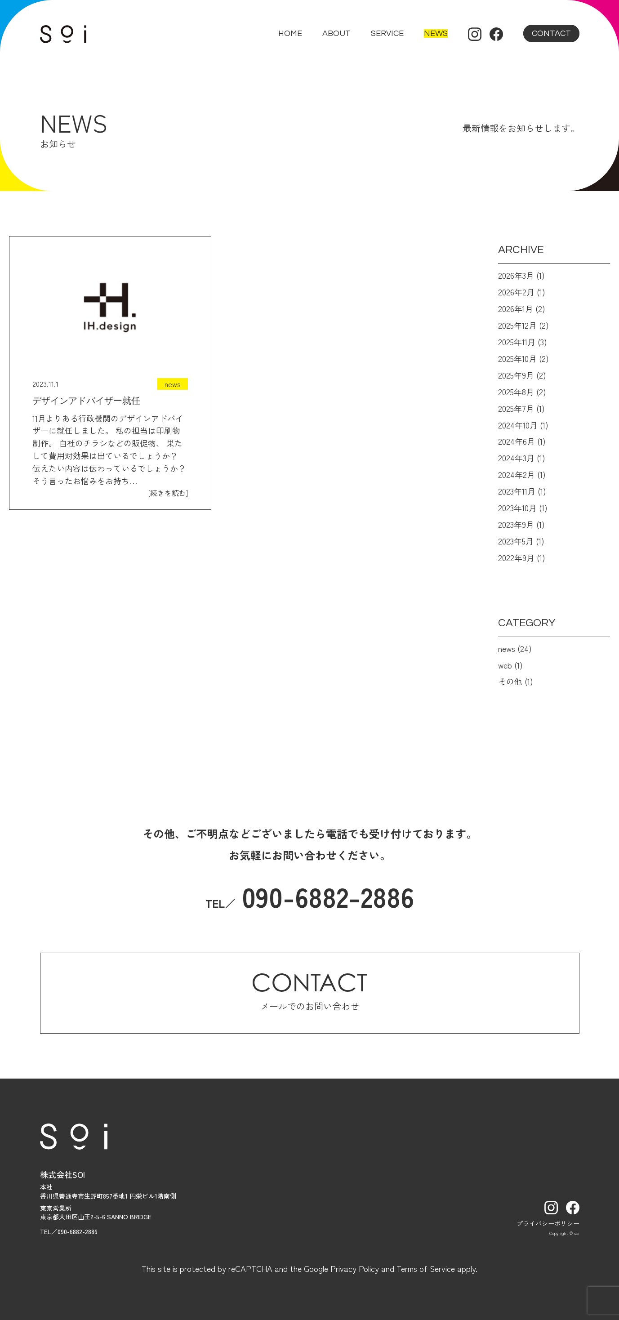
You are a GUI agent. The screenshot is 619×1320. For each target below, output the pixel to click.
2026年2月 (516, 292)
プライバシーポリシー (548, 1223)
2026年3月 (516, 275)
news (436, 33)
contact (551, 33)
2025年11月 (516, 342)
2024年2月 (516, 474)
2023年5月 (516, 541)
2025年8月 (516, 391)
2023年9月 (516, 524)
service (387, 33)
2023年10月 (517, 507)
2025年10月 (517, 358)
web (505, 665)
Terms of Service (425, 1268)
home (290, 33)
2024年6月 (516, 441)
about (336, 33)
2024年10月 (518, 425)
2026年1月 (515, 308)
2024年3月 (516, 458)
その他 (510, 681)
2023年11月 (516, 491)
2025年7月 (516, 408)
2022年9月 (516, 557)
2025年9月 (516, 375)
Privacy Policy (354, 1268)
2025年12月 (517, 325)
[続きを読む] (168, 492)
